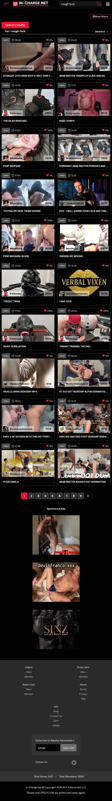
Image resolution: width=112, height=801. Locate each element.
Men (28, 671)
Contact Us (56, 715)
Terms (83, 689)
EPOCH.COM (47, 792)
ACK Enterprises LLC (74, 787)
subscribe (68, 747)
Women (28, 676)
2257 (56, 720)
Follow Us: (42, 761)
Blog (56, 711)
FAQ (83, 698)
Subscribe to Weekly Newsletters (55, 740)
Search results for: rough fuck (15, 25)
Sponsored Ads (56, 508)
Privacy (83, 693)
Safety (56, 725)
